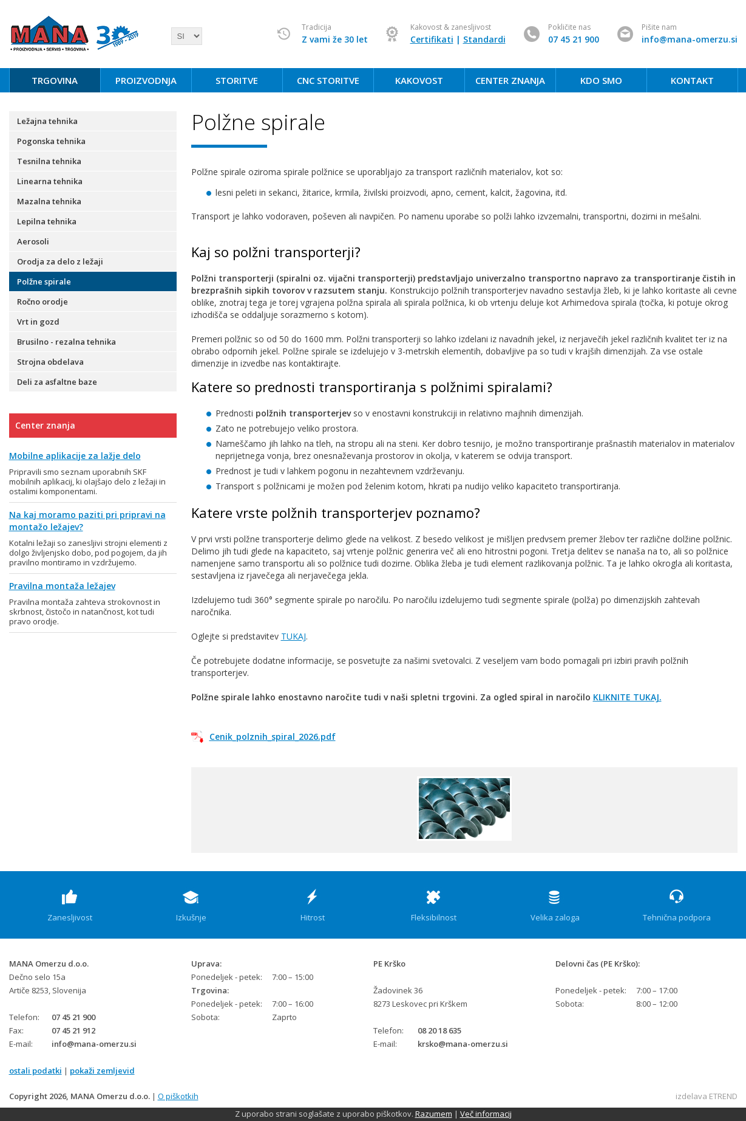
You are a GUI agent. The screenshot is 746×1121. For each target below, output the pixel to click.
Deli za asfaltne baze (57, 381)
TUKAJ (293, 636)
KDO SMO (601, 80)
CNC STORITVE (328, 80)
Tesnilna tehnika (49, 161)
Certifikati (431, 39)
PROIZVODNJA (146, 80)
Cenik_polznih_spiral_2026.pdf (272, 736)
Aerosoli (33, 241)
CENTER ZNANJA (510, 80)
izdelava (691, 1096)
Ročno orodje (42, 301)
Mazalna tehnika (49, 201)
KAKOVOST (419, 80)
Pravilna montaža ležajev (62, 586)
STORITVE (236, 80)
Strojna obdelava (50, 361)
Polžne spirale (44, 281)
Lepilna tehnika (46, 221)
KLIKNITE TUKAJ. (627, 697)
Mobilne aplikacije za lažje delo (75, 455)
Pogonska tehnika (51, 141)
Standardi (484, 39)
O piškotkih (178, 1096)
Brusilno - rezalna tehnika (66, 341)
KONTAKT (692, 80)
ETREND (723, 1096)
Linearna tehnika (50, 181)
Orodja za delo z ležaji (60, 261)
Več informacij (486, 1113)
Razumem (433, 1113)
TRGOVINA (55, 80)
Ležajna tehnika (47, 121)
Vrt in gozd (38, 321)
